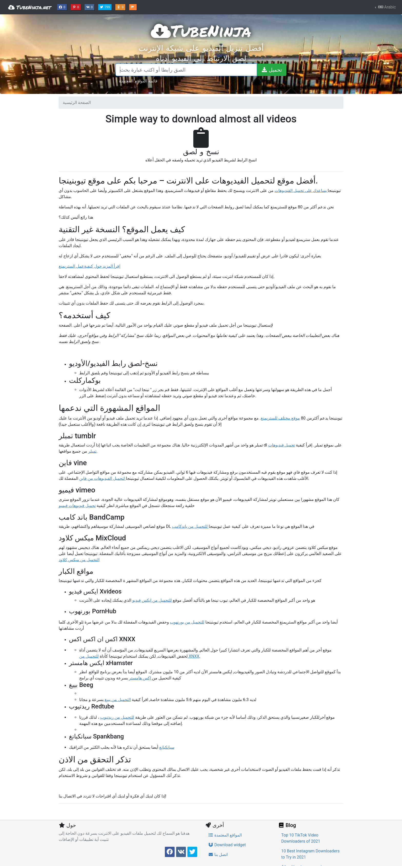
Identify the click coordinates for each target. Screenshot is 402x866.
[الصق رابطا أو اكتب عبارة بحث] (186, 70)
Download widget (227, 844)
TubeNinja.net (29, 7)
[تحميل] (271, 70)
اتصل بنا (218, 854)
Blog (287, 825)
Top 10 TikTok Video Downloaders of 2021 (300, 838)
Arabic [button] (386, 7)
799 (105, 6)
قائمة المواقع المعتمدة (138, 81)
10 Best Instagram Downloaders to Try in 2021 (310, 854)
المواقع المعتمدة (225, 835)
